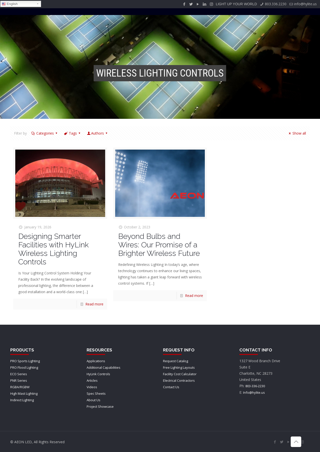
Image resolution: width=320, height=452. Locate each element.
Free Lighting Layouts (179, 367)
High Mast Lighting (24, 393)
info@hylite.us (305, 4)
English (10, 4)
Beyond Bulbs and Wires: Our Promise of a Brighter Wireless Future (159, 245)
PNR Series (18, 380)
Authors (97, 133)
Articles (92, 380)
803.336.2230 (275, 4)
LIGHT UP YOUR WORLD (236, 4)
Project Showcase (100, 406)
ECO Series (18, 374)
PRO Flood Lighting (24, 367)
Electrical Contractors (179, 380)
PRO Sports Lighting (25, 361)
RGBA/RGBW (20, 387)
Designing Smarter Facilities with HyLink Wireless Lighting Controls (53, 249)
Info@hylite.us (254, 392)
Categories (45, 133)
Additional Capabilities (103, 367)
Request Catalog (175, 361)
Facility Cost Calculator (180, 374)
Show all (296, 133)
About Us (93, 400)
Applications (96, 361)
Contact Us (171, 387)
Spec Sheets (96, 393)
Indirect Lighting (22, 400)
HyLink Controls (98, 374)
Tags (72, 133)
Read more (94, 304)
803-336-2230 (255, 386)
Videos (92, 387)
